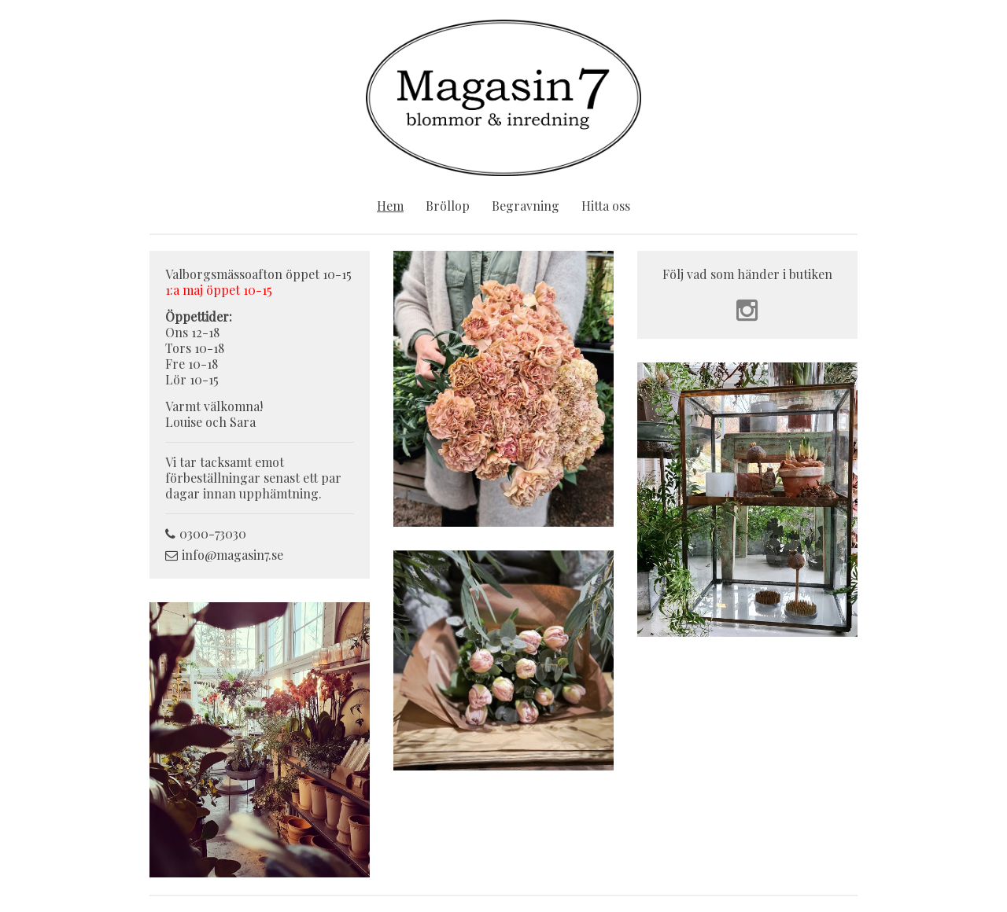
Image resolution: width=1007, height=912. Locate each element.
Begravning (525, 205)
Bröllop (448, 205)
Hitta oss (605, 205)
